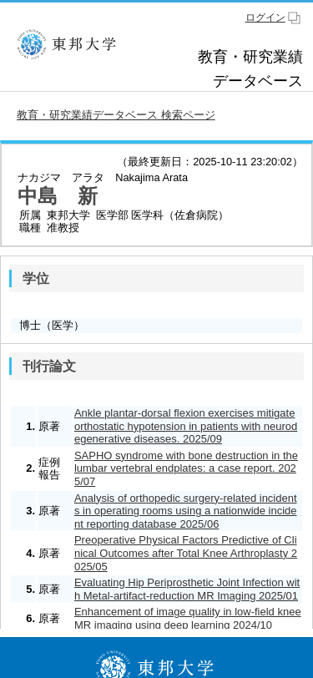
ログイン (265, 17)
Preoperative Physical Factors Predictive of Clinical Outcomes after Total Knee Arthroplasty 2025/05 (185, 553)
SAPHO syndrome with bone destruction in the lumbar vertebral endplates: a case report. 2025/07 (186, 468)
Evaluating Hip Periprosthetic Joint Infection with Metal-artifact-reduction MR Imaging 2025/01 (187, 589)
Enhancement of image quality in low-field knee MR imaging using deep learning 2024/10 (187, 618)
